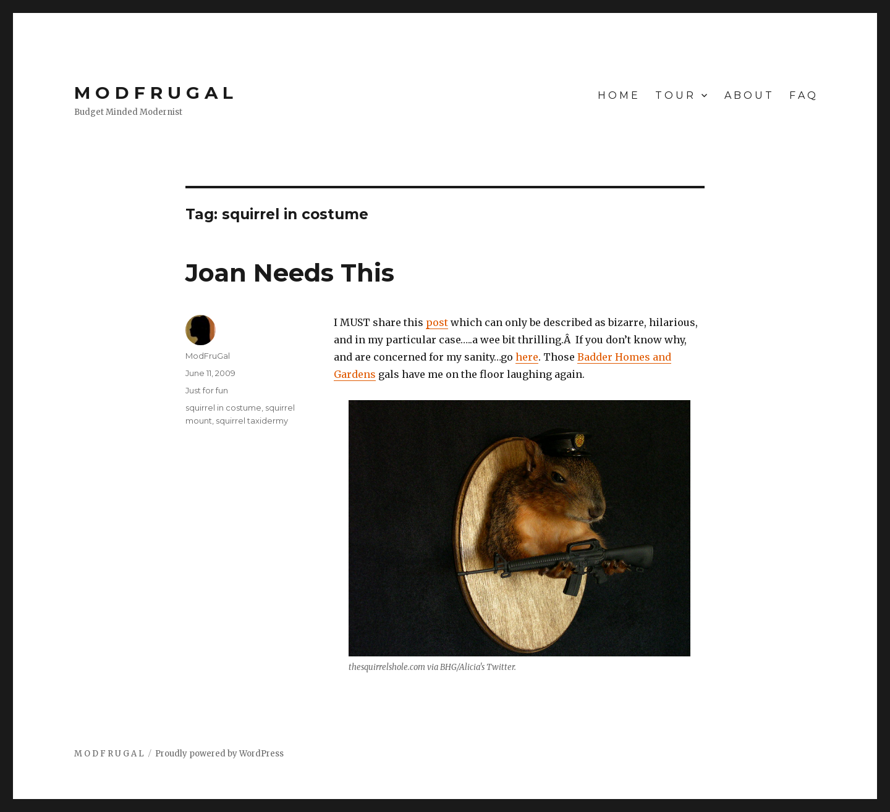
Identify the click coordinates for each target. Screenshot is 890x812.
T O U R (674, 95)
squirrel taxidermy (252, 420)
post (437, 322)
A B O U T (748, 95)
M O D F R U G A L (153, 92)
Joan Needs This (289, 272)
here (526, 357)
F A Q (802, 95)
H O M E (618, 95)
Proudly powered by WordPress (219, 753)
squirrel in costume (223, 407)
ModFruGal (207, 356)
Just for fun (206, 390)
